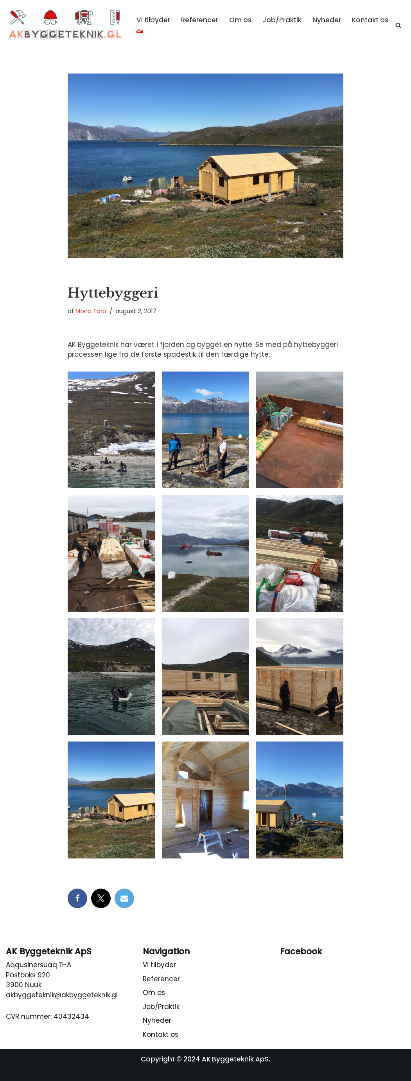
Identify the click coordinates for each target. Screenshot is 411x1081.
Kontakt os (370, 20)
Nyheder (326, 20)
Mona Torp (90, 311)
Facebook (301, 951)
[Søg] (398, 25)
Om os (240, 20)
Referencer (199, 20)
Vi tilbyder (153, 20)
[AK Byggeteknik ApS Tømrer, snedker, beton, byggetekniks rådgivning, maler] (64, 25)
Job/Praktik (282, 20)
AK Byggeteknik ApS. (236, 1059)
